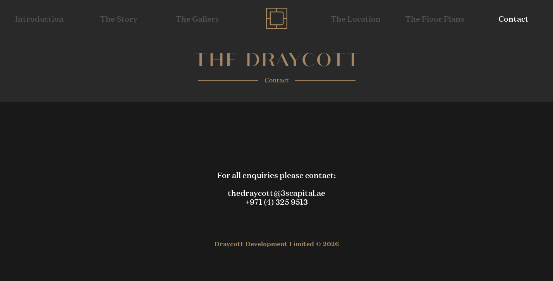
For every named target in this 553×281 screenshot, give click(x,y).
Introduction (39, 18)
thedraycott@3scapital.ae (276, 192)
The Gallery (197, 18)
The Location (356, 18)
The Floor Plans (434, 18)
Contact (513, 18)
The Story (118, 18)
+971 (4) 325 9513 (276, 201)
